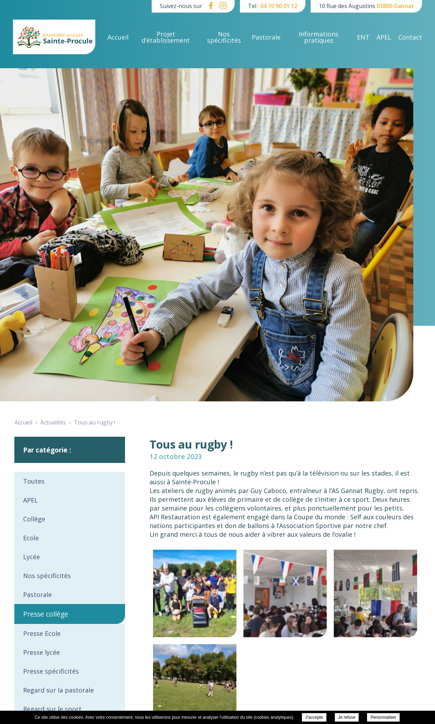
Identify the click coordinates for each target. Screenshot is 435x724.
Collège (34, 519)
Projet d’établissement (165, 37)
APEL (384, 37)
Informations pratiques (318, 37)
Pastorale (266, 37)
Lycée (31, 557)
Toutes (33, 481)
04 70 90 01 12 (278, 6)
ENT (363, 37)
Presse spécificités (51, 671)
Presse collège (45, 614)
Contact (410, 37)
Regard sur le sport (52, 709)
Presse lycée (41, 652)
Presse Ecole (42, 633)
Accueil (118, 37)
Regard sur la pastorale (58, 690)
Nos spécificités (224, 37)
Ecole (31, 538)
